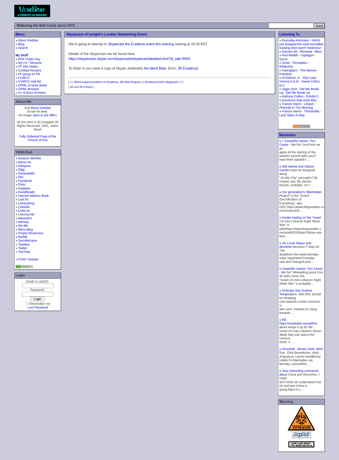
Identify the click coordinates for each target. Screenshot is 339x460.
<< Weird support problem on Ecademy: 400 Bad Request (105, 82)
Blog (21, 44)
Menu (20, 34)
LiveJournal (26, 214)
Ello (20, 177)
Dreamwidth (26, 173)
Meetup (23, 222)
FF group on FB (29, 74)
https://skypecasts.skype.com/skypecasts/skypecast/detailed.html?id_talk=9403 (129, 59)
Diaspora (24, 166)
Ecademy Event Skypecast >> (163, 82)
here (44, 111)
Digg (21, 169)
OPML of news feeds (32, 85)
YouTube (24, 251)
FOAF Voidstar (28, 259)
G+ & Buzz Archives (32, 92)
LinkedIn (24, 207)
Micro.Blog (25, 229)
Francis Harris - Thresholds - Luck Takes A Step (300, 113)
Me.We (23, 225)
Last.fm (23, 199)
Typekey (24, 244)
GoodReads (26, 192)
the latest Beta (155, 68)
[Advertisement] (246, 11)
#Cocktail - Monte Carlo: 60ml (301, 349)
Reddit (22, 237)
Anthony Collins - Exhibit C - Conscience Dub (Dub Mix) (299, 98)
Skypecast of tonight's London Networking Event (106, 34)
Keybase (24, 188)
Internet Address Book (33, 195)
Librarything (26, 203)
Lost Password (37, 307)
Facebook (25, 180)
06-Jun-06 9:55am (81, 87)
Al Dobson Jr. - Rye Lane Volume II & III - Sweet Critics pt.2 (299, 81)
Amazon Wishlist (29, 158)
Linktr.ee (24, 210)
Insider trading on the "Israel (300, 217)
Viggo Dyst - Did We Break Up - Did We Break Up (299, 90)
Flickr (22, 184)
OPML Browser (28, 89)
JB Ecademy (187, 68)
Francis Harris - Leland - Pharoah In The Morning (297, 105)
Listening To (289, 34)
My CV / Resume (30, 63)
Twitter (22, 248)
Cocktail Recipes (29, 70)
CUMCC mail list (29, 81)
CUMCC (24, 77)
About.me (24, 162)
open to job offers (45, 115)
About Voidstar (28, 40)
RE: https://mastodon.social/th (297, 321)
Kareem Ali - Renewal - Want (302, 51)
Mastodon (25, 218)
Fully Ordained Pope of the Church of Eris (37, 138)
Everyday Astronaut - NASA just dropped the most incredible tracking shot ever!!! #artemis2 (301, 44)
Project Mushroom (30, 233)
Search (23, 48)
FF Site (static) (28, 66)
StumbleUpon (27, 240)
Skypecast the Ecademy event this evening (141, 44)
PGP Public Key (29, 59)
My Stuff (22, 55)
